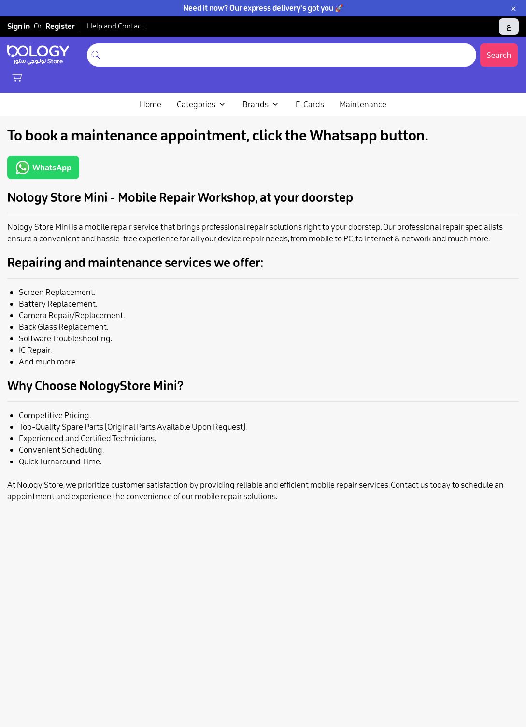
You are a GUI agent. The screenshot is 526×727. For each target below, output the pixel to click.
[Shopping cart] (17, 77)
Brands (261, 104)
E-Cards (310, 104)
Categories (202, 104)
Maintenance (363, 104)
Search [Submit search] (499, 55)
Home (150, 104)
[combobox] (290, 55)
